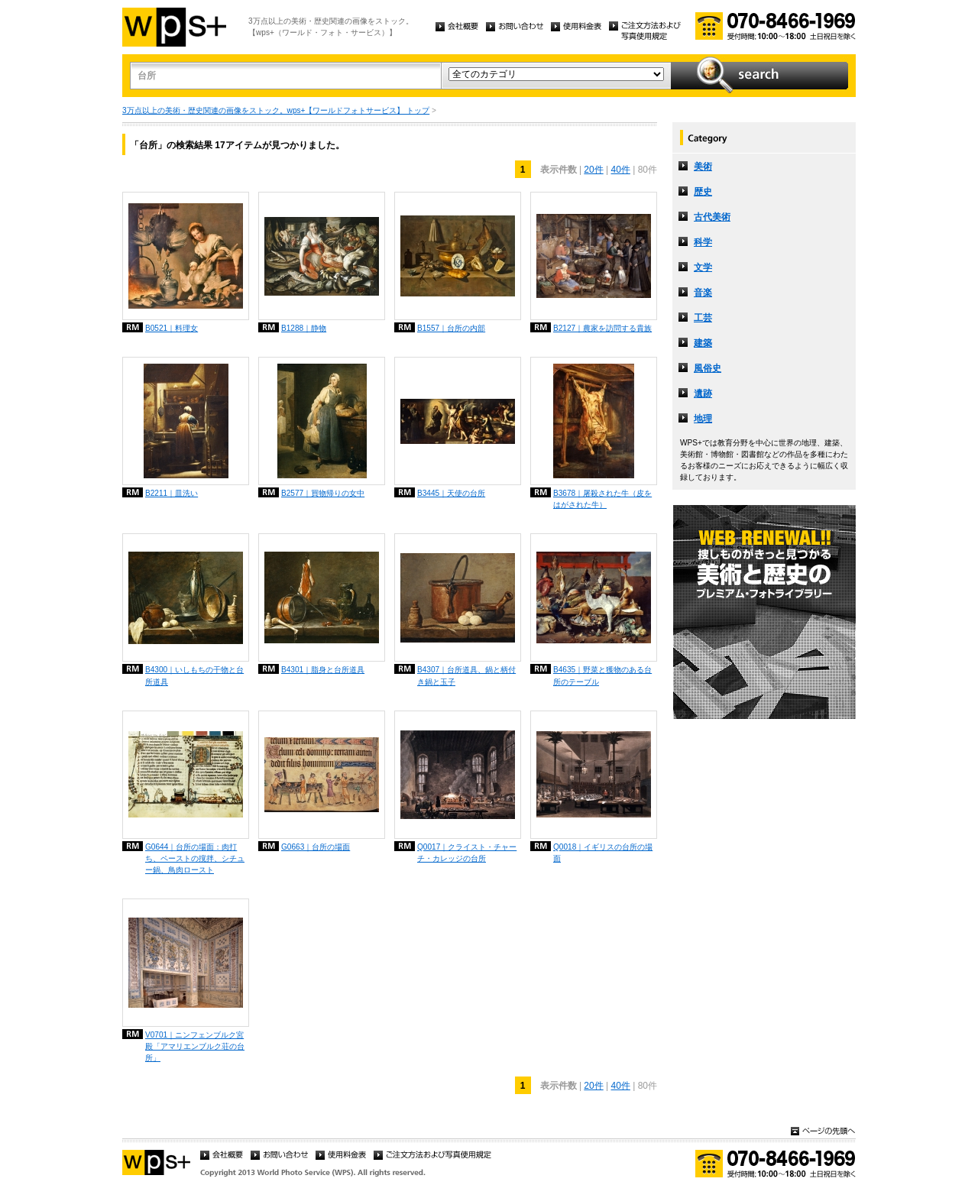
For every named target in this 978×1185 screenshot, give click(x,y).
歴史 (703, 191)
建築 (703, 343)
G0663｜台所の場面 (315, 847)
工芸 (703, 317)
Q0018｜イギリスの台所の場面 (603, 853)
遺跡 (703, 393)
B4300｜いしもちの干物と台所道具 (194, 675)
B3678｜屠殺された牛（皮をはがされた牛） (602, 499)
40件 (620, 169)
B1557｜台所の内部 (451, 328)
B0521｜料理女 (171, 328)
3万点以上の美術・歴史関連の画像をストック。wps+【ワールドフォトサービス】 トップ (275, 110)
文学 (703, 267)
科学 (703, 242)
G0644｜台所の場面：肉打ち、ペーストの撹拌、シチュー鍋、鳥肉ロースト (194, 858)
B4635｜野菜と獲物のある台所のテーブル (602, 675)
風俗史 (707, 368)
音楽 (703, 292)
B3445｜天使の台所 (451, 493)
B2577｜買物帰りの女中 (322, 493)
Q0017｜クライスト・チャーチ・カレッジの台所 (467, 853)
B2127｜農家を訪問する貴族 (602, 328)
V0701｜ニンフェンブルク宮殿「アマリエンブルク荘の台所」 (194, 1046)
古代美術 (712, 217)
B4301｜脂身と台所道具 (322, 669)
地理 (703, 418)
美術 (703, 166)
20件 (593, 169)
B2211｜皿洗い (171, 493)
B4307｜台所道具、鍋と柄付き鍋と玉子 (466, 675)
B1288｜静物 (303, 328)
